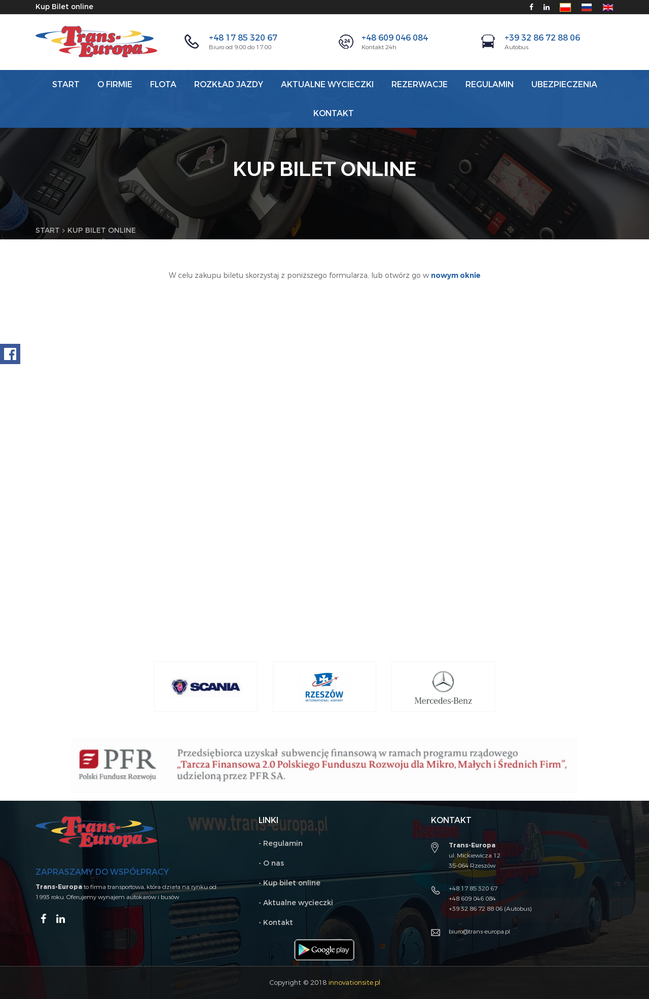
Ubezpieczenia (564, 84)
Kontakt (333, 113)
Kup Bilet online (64, 7)
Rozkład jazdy (228, 84)
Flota (163, 84)
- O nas (271, 863)
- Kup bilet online (289, 883)
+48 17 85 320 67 (243, 37)
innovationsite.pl (354, 982)
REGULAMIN (489, 84)
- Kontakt (276, 922)
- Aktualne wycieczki (296, 903)
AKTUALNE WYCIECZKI (327, 84)
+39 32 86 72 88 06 (542, 37)
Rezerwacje (419, 84)
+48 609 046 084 (395, 37)
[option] (206, 686)
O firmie (114, 84)
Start (66, 84)
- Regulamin (281, 843)
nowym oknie (456, 275)
